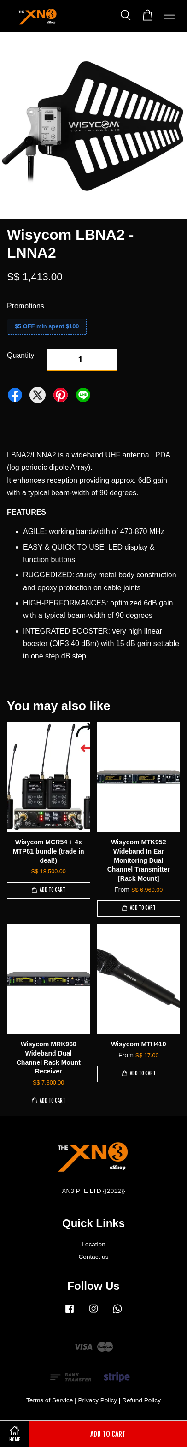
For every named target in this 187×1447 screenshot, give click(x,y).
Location (93, 1244)
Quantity (21, 355)
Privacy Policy (97, 1400)
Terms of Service (49, 1400)
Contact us (94, 1256)
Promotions (25, 306)
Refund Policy (141, 1400)
